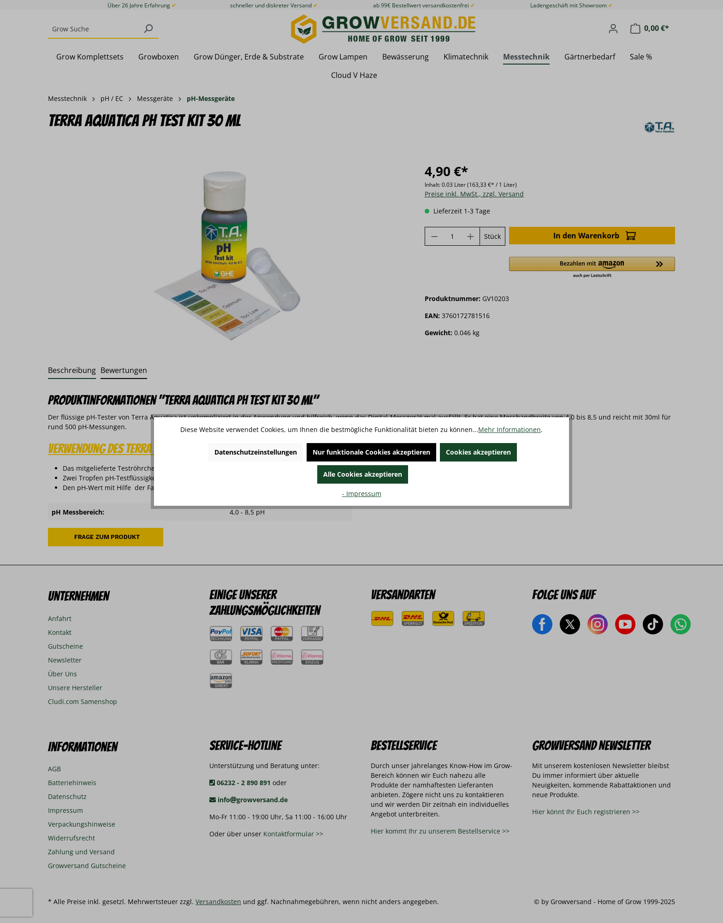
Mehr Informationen (509, 429)
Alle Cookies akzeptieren (362, 474)
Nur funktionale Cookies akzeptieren (371, 452)
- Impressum (361, 493)
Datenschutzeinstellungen (255, 452)
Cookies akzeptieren (478, 452)
